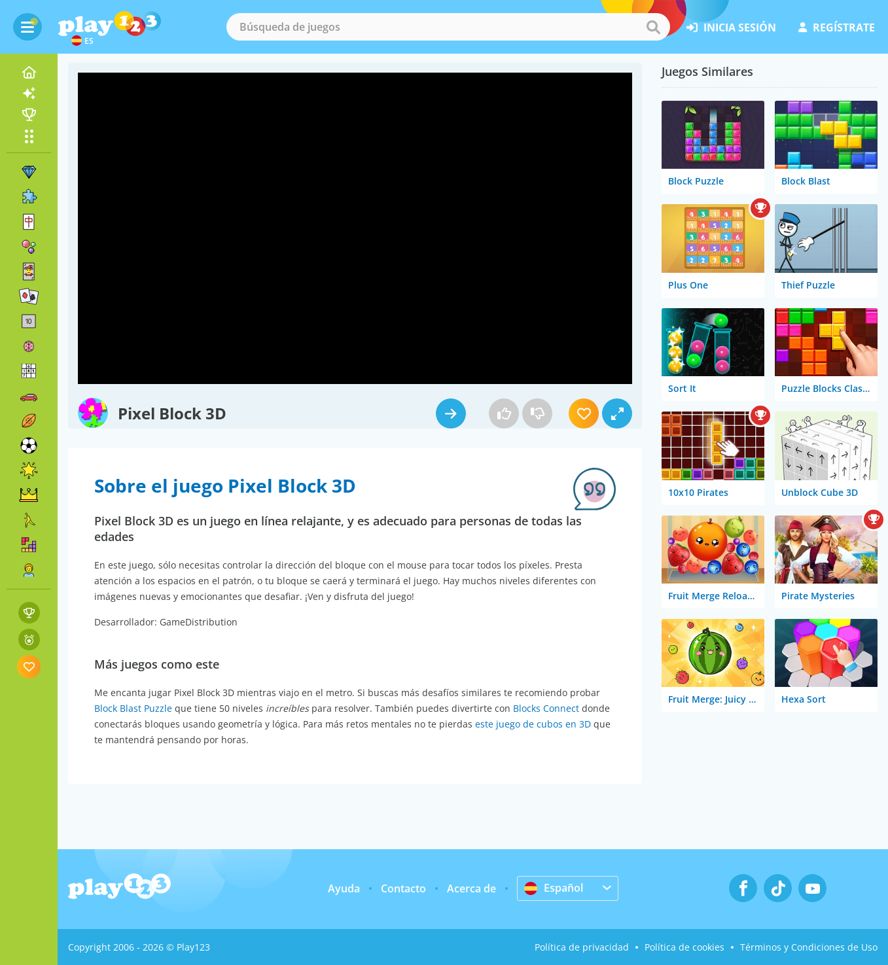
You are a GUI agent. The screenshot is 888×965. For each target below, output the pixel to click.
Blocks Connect (546, 708)
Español (553, 888)
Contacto (403, 888)
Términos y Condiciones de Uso (809, 947)
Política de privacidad (582, 947)
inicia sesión (731, 27)
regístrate (836, 27)
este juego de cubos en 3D (533, 724)
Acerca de (471, 888)
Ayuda (344, 888)
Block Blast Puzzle (133, 708)
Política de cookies (684, 947)
